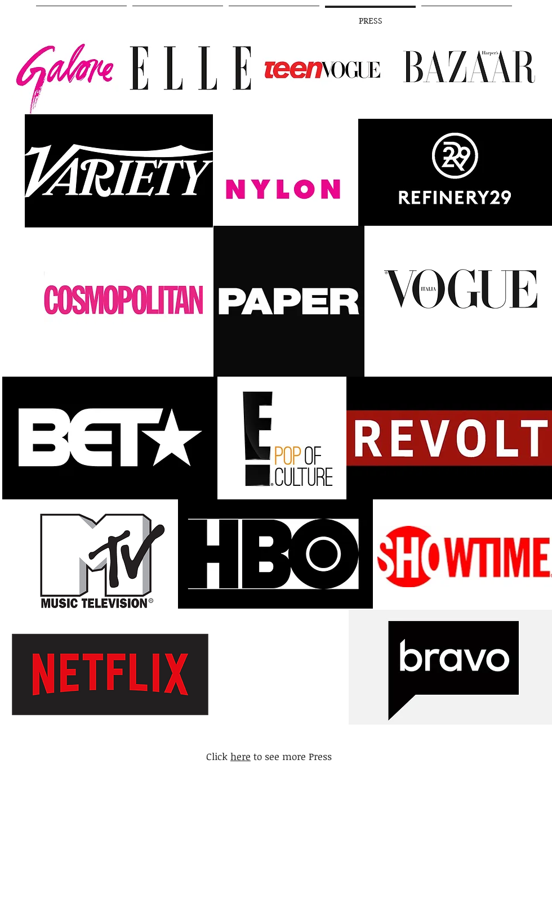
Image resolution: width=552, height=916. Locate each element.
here (240, 756)
